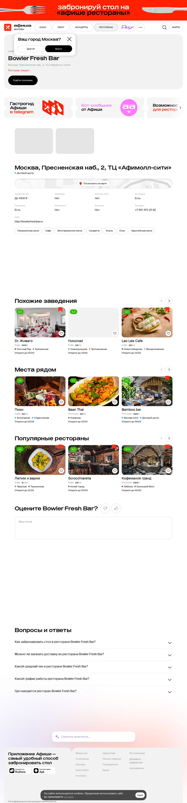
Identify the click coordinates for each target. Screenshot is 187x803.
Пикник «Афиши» (112, 758)
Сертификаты (136, 768)
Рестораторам (137, 753)
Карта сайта (82, 770)
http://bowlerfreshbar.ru (29, 221)
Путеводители (110, 764)
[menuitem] (42, 27)
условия (69, 797)
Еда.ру (106, 770)
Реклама (80, 764)
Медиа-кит (82, 753)
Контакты (81, 775)
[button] (28, 230)
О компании (82, 758)
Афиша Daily (109, 753)
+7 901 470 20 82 (145, 210)
